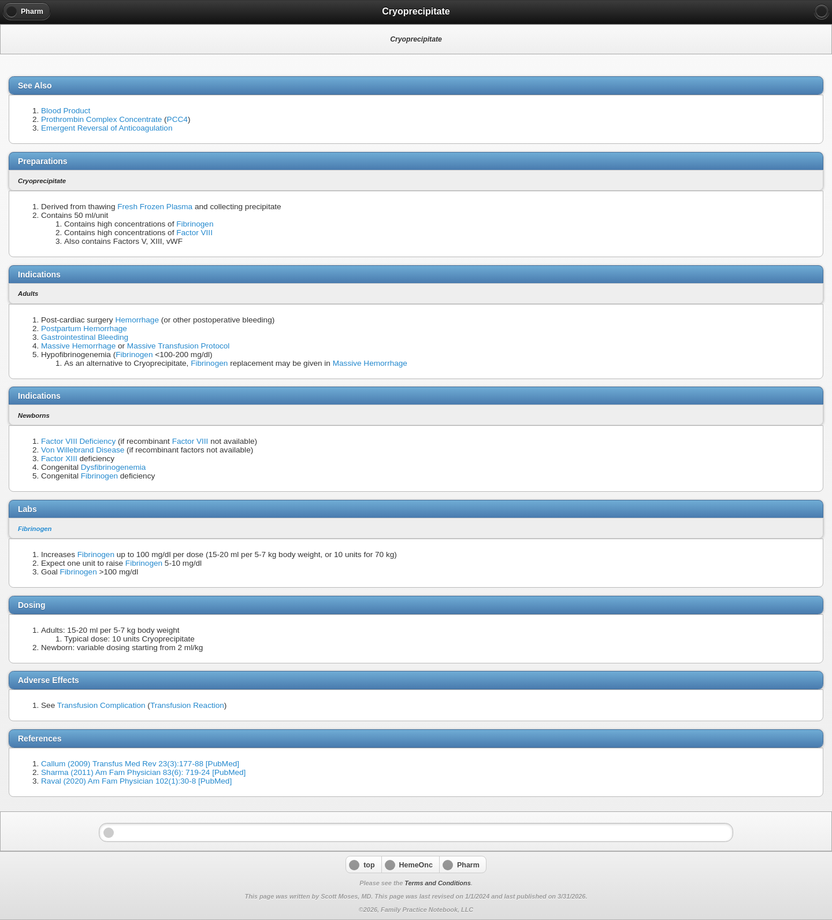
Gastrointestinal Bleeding (84, 337)
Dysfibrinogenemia (113, 467)
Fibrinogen (194, 224)
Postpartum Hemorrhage (84, 328)
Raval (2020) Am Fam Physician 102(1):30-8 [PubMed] (136, 781)
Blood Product (65, 110)
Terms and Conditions (437, 883)
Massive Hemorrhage (78, 346)
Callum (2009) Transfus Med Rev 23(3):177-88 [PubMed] (140, 763)
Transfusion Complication (101, 705)
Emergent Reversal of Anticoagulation (106, 128)
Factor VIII (194, 232)
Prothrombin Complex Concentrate (101, 119)
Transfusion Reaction (187, 705)
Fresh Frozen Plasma (154, 206)
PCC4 (177, 119)
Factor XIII (59, 458)
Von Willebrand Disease (82, 450)
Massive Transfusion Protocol (178, 346)
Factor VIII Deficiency (78, 441)
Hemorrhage (137, 320)
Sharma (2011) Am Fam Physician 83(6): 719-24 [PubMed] (143, 772)
